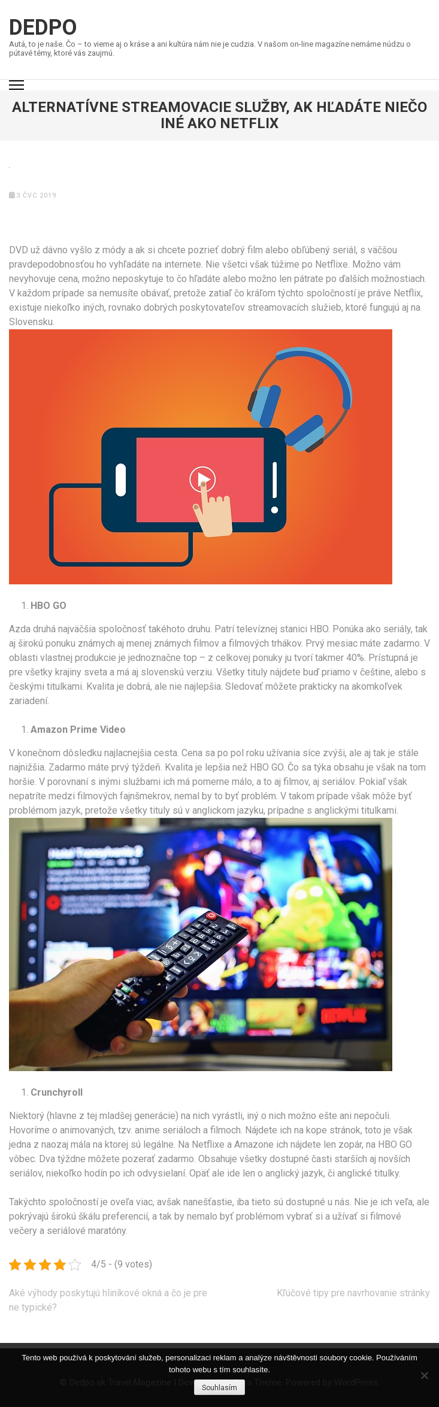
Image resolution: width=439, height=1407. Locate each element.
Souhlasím (219, 1388)
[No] (424, 1375)
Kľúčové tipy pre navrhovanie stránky (353, 1293)
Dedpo (43, 27)
